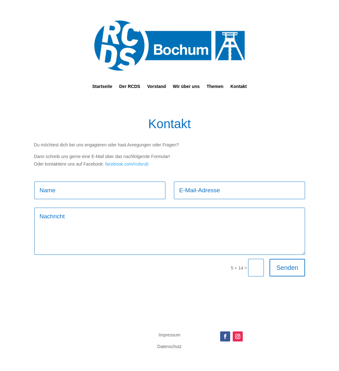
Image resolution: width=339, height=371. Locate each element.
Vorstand (156, 86)
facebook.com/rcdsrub (126, 163)
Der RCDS (129, 86)
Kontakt (239, 86)
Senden (287, 267)
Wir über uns (186, 86)
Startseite (102, 86)
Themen (215, 86)
